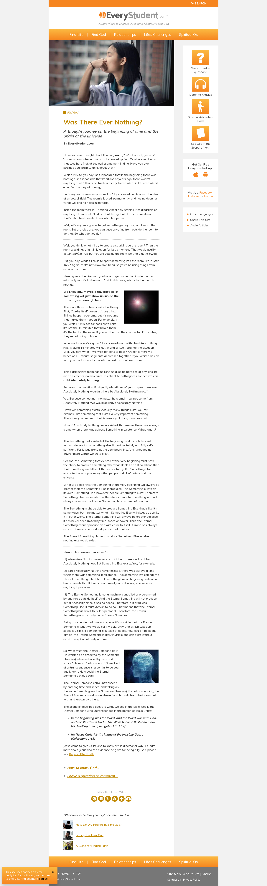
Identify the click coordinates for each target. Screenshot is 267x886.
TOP (78, 873)
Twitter (208, 196)
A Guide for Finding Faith (92, 846)
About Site (191, 874)
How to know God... (83, 768)
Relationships (125, 34)
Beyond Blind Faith (81, 754)
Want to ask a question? (200, 70)
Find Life (76, 34)
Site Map (174, 874)
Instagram (194, 196)
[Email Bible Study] (201, 133)
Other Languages (200, 214)
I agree (43, 878)
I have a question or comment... (92, 776)
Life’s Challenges (157, 34)
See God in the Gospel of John (200, 145)
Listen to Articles (200, 94)
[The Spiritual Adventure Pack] (201, 106)
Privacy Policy (191, 879)
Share (206, 874)
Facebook (205, 192)
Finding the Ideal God (89, 835)
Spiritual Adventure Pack (200, 119)
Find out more (29, 878)
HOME (65, 873)
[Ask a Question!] (200, 58)
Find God (98, 34)
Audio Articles (198, 225)
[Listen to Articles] (200, 84)
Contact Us (174, 879)
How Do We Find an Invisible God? (99, 824)
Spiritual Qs (188, 34)
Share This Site (198, 220)
